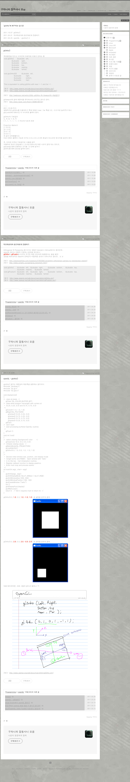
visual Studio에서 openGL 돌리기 (17, 702)
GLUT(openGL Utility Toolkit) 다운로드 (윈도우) (23, 708)
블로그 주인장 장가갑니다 (112, 85)
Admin (120, 11)
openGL (21, 168)
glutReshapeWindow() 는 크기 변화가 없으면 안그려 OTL (26, 312)
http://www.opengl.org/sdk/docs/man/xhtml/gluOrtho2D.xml (33, 90)
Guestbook (112, 11)
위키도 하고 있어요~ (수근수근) (114, 92)
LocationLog (101, 11)
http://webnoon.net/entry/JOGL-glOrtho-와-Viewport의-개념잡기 (34, 95)
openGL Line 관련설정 (13, 178)
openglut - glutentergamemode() (17, 175)
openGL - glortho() (21, 38)
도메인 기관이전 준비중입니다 (113, 95)
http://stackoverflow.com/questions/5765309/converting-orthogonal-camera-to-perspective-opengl (48, 260)
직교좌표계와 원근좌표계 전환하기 (26, 35)
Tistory (86, 769)
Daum (68, 769)
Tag (84, 11)
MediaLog (91, 11)
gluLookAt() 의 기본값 (13, 184)
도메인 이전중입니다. (110, 87)
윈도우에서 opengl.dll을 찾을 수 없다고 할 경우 (23, 705)
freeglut (8, 696)
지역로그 (27, 769)
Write (126, 11)
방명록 (33, 769)
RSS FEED (127, 20)
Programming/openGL (92, 45)
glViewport (9, 315)
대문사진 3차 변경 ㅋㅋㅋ (112, 90)
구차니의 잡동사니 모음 (13, 9)
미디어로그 (19, 769)
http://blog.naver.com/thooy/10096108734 (25, 101)
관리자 (39, 769)
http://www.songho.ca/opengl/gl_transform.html (28, 262)
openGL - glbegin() (12, 699)
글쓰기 (45, 769)
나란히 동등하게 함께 (17, 211)
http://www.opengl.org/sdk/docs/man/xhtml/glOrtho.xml (31, 88)
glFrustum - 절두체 (12, 318)
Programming (11, 168)
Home (79, 11)
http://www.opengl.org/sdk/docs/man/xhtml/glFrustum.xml (32, 280)
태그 (13, 769)
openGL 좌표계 (10, 306)
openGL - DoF (10, 309)
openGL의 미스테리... (13, 172)
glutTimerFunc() (11, 181)
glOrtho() (17, 32)
